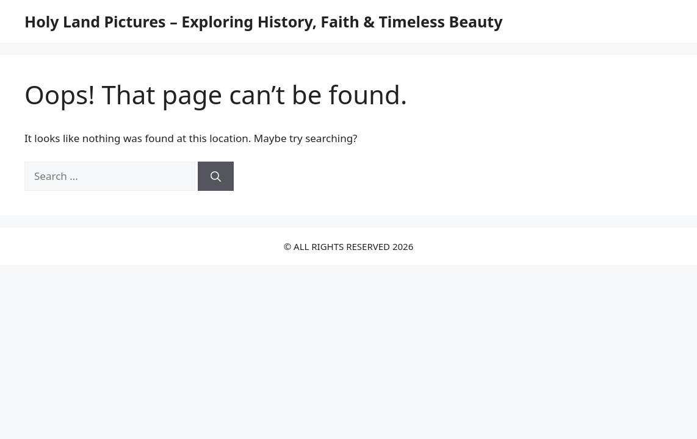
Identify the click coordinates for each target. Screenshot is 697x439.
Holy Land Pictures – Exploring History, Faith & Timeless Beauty (263, 21)
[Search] (216, 176)
